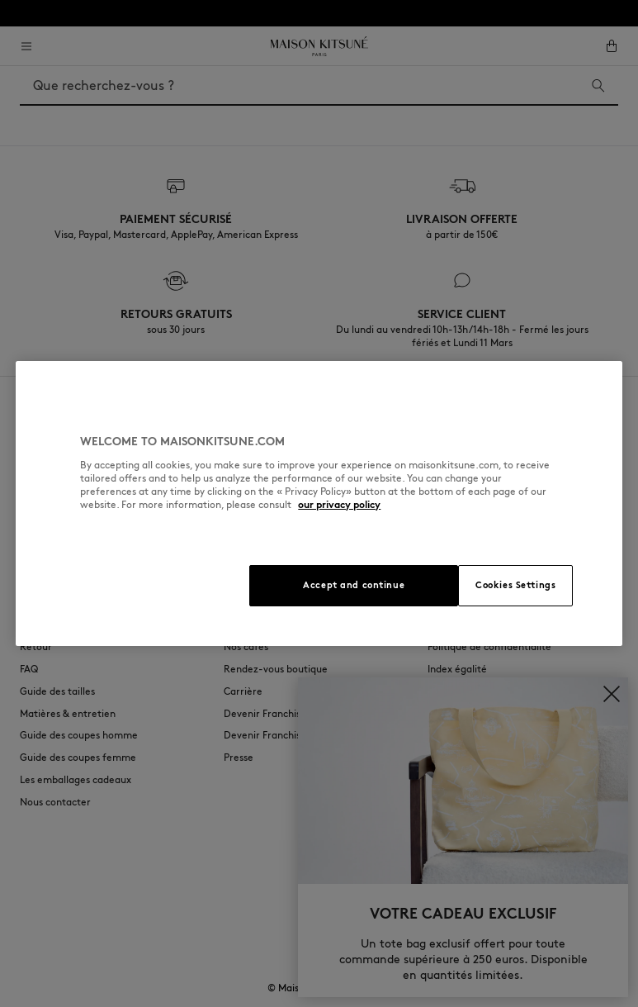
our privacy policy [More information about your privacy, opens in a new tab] (339, 504)
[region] (318, 503)
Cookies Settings (515, 585)
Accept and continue (353, 585)
